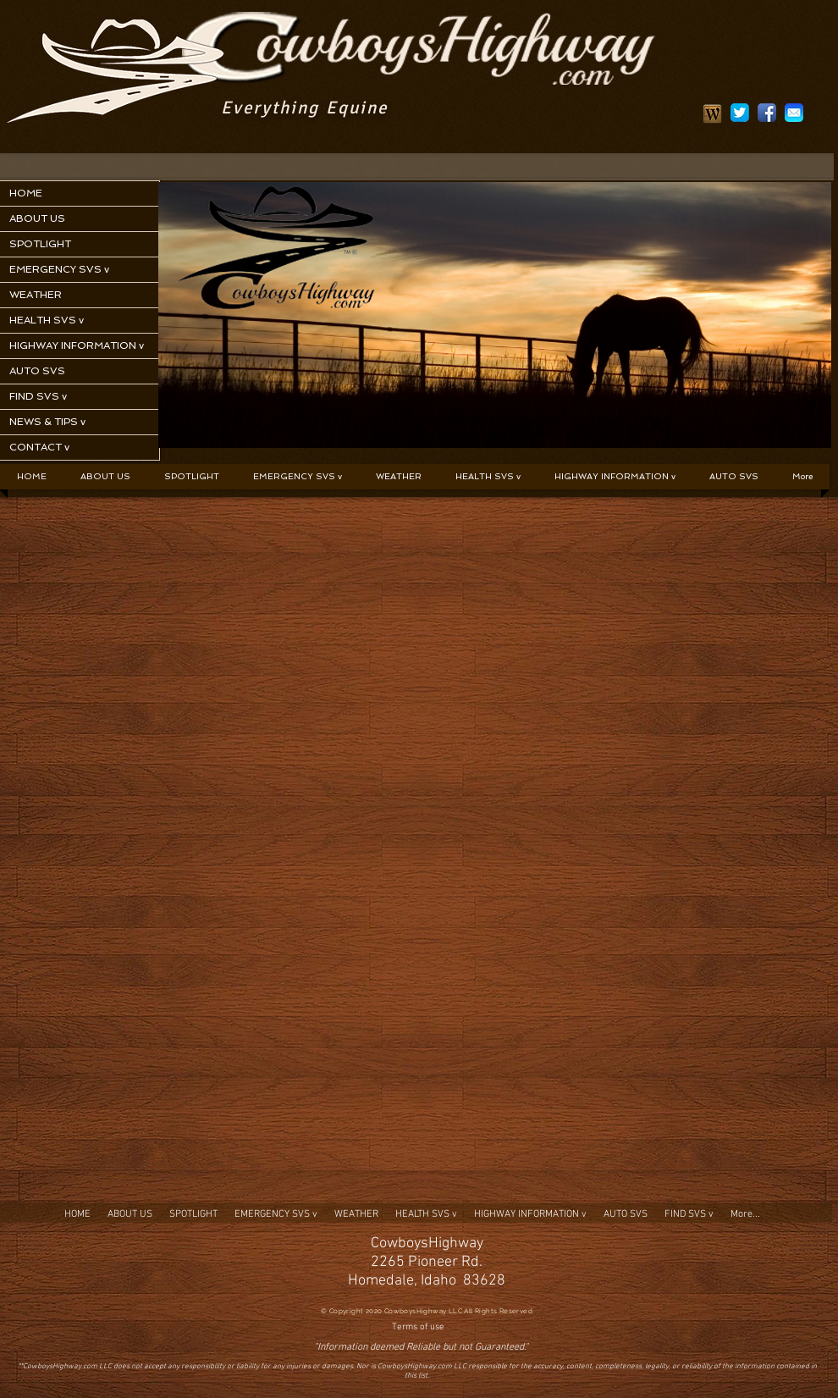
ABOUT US (37, 218)
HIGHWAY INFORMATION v (76, 345)
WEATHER (35, 295)
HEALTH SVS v (46, 320)
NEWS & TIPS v (47, 422)
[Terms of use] (418, 1327)
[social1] (767, 112)
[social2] (739, 112)
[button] (297, 476)
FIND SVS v (38, 396)
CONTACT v (39, 447)
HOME (25, 193)
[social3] (794, 112)
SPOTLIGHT (40, 244)
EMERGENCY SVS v (59, 269)
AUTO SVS (37, 371)
